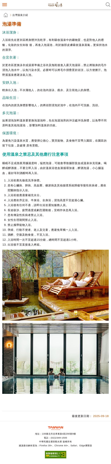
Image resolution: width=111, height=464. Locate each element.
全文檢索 (108, 5)
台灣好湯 (55, 4)
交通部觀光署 (55, 428)
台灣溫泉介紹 (20, 15)
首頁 (5, 15)
